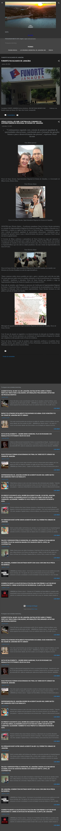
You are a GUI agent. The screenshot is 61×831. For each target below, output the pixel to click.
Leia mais (57, 408)
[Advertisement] (30, 370)
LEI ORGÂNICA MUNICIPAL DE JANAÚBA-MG (33, 50)
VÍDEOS (51, 50)
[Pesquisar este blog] (30, 43)
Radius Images (34, 609)
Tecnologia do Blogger (30, 606)
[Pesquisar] (59, 3)
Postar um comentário (9, 356)
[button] (59, 61)
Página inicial (12, 50)
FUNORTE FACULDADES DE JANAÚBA (16, 61)
